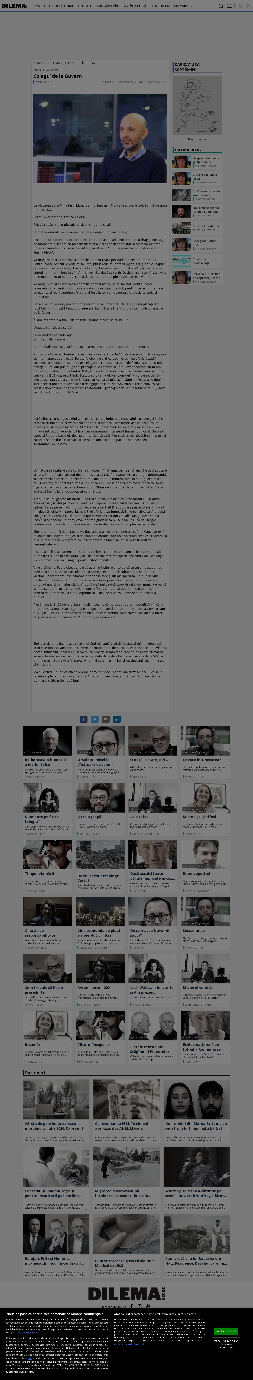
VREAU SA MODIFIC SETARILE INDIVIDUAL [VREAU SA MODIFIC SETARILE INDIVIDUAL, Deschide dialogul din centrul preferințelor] (226, 1344)
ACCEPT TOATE (226, 1331)
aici (30, 1358)
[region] (126, 1344)
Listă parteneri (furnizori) (129, 1344)
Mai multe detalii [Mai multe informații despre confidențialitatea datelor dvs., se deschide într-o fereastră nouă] (28, 1332)
